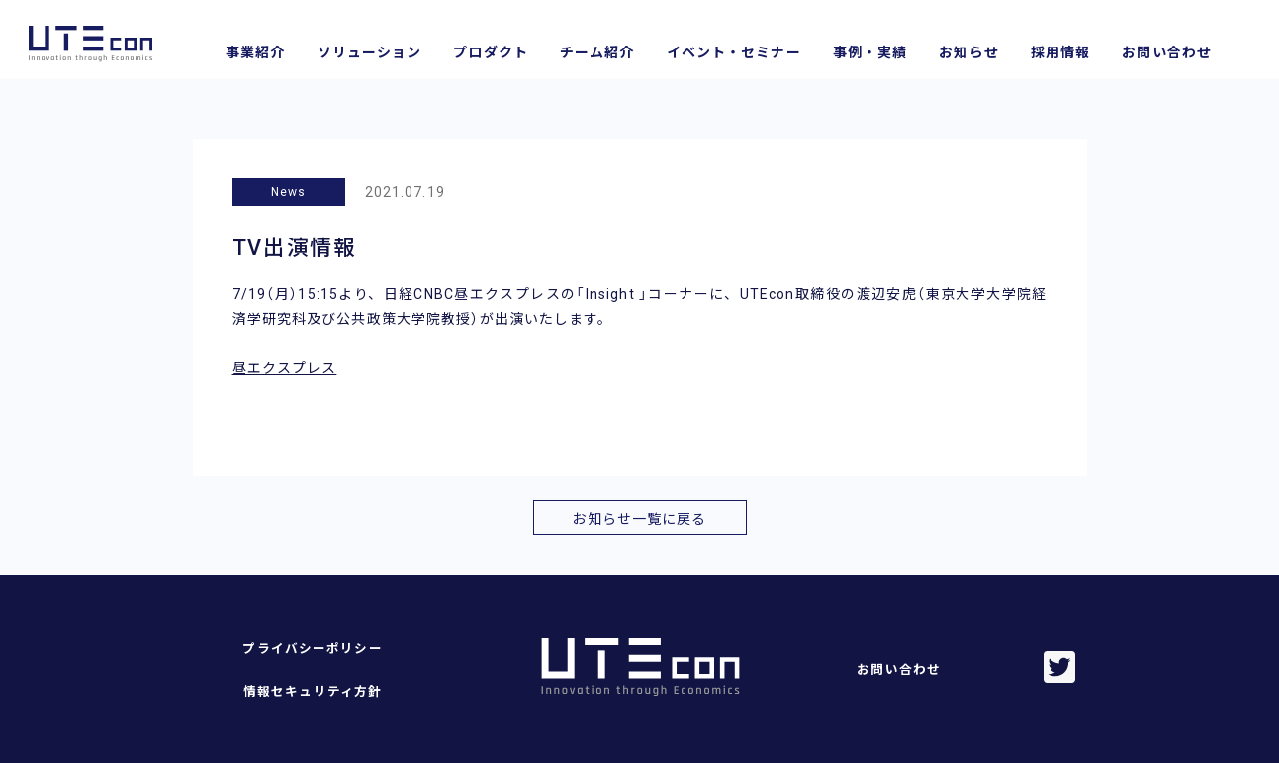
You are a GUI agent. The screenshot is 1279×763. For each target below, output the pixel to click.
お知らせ (968, 52)
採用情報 (1060, 52)
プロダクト (490, 52)
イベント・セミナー (734, 52)
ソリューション (370, 52)
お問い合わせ (1167, 52)
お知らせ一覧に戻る (639, 518)
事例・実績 (870, 52)
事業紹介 (255, 52)
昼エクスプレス (284, 368)
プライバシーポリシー (312, 648)
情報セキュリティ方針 (312, 691)
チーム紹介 (597, 52)
